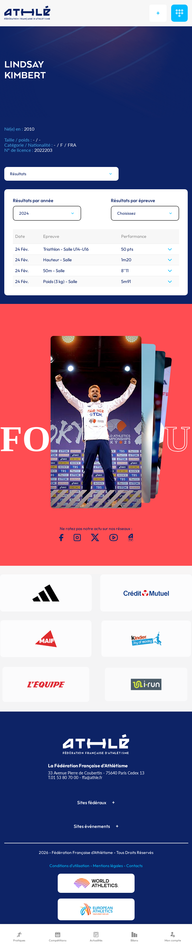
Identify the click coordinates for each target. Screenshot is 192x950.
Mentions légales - (109, 865)
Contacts (134, 865)
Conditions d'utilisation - (71, 865)
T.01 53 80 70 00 (63, 777)
